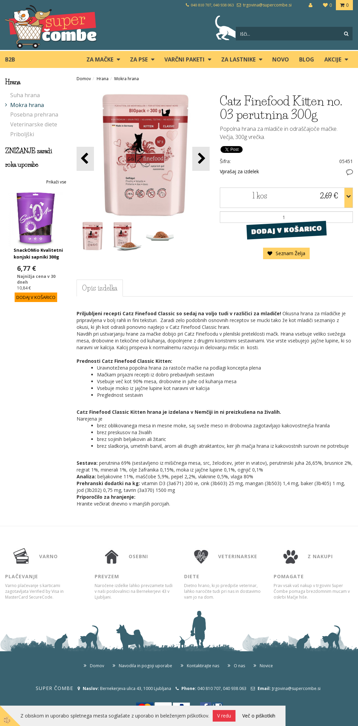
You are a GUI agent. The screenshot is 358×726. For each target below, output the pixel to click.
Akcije (332, 59)
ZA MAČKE (99, 59)
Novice (266, 666)
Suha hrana (25, 95)
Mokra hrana (27, 105)
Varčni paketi (184, 59)
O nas (239, 666)
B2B (10, 59)
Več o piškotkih (258, 715)
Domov (84, 79)
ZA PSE (139, 59)
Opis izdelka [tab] (99, 288)
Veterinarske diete (33, 124)
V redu (224, 715)
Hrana (103, 79)
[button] (201, 159)
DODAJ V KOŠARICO (286, 230)
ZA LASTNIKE (238, 59)
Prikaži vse (56, 182)
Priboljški (22, 134)
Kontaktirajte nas (203, 666)
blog (306, 59)
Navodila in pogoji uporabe (145, 666)
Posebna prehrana (34, 114)
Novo (280, 59)
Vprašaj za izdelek (239, 171)
